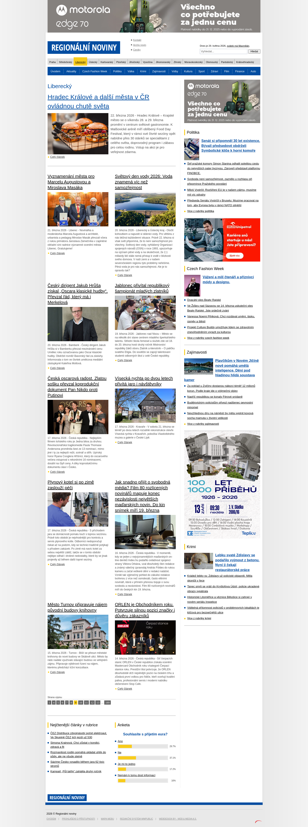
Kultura (188, 71)
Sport (202, 71)
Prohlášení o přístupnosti (78, 819)
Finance (240, 71)
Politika (117, 71)
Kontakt (137, 40)
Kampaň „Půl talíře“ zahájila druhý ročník (75, 771)
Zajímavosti (159, 71)
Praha (52, 62)
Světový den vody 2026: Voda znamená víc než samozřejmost (143, 182)
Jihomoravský (163, 62)
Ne (119, 752)
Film (226, 71)
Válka (131, 71)
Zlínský (177, 62)
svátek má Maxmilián (238, 45)
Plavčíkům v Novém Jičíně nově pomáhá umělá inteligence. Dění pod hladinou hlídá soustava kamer (221, 370)
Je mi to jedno (126, 764)
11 (86, 702)
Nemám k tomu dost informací (136, 775)
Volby (175, 71)
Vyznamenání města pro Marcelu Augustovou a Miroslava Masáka (71, 182)
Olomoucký (212, 62)
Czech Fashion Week (94, 71)
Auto (253, 71)
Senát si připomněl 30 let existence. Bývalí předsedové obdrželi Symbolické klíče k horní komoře (230, 145)
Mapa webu (107, 819)
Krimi (143, 71)
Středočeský (65, 62)
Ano (120, 741)
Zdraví (214, 71)
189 (107, 702)
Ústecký (93, 62)
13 (97, 702)
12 (92, 702)
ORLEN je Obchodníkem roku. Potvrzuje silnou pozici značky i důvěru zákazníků (145, 610)
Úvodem (55, 71)
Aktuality (71, 71)
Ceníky (137, 49)
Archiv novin (139, 45)
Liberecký (80, 62)
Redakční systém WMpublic (136, 819)
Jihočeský (134, 62)
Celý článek (57, 156)
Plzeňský (121, 62)
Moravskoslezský (193, 62)
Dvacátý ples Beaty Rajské (204, 299)
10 (80, 702)
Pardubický (227, 62)
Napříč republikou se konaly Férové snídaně (214, 396)
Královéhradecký (245, 62)
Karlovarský (107, 62)
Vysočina (147, 62)
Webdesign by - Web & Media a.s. (178, 819)
